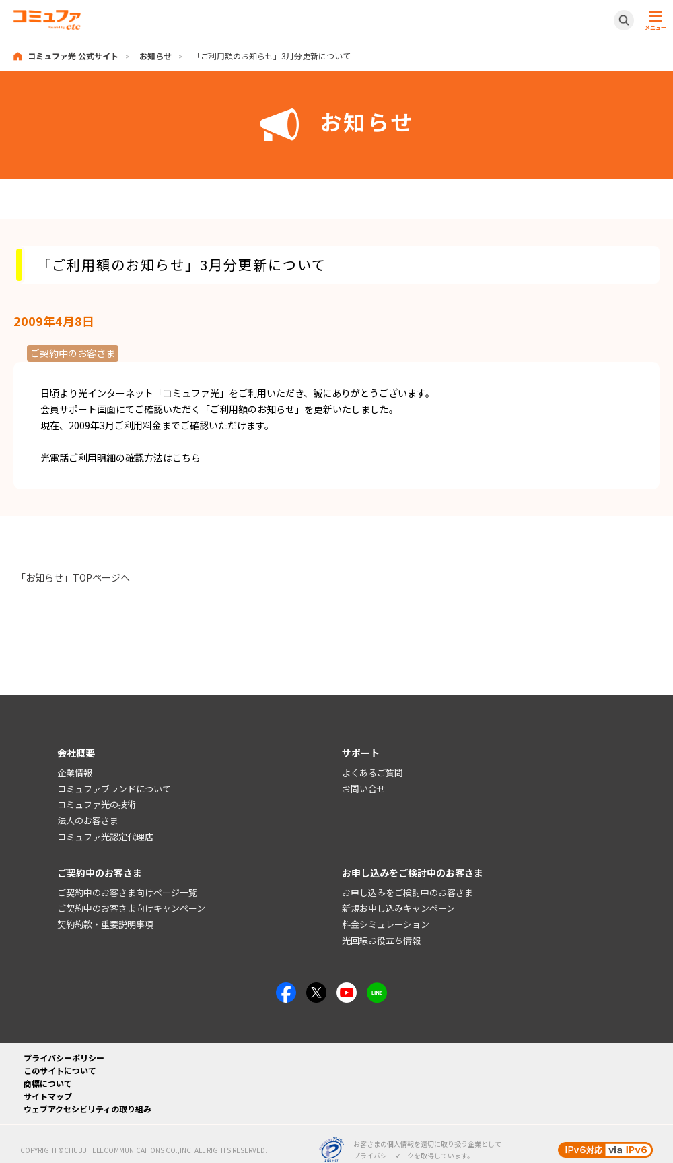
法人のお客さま (87, 820)
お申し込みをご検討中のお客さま (407, 892)
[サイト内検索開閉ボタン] (624, 20)
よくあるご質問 (372, 772)
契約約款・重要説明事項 (105, 924)
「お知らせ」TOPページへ (73, 577)
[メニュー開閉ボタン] (653, 20)
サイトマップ (48, 1096)
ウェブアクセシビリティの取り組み (87, 1108)
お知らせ (155, 55)
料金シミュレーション (385, 924)
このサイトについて (60, 1070)
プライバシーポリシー (64, 1057)
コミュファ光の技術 (96, 804)
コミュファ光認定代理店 (105, 836)
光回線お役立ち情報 (381, 940)
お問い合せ (364, 788)
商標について (48, 1083)
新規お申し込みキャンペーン (398, 908)
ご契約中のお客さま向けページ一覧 (127, 892)
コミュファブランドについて (114, 788)
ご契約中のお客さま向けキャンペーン (131, 908)
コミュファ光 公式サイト (73, 55)
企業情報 (74, 772)
